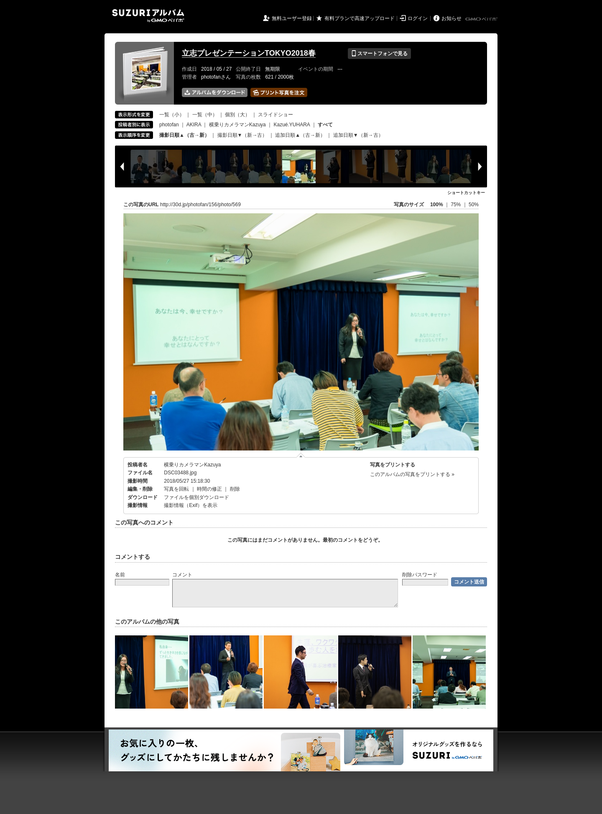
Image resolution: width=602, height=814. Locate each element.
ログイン (418, 18)
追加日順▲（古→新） (300, 135)
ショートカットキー (466, 192)
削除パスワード (419, 575)
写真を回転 (176, 489)
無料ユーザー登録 (292, 18)
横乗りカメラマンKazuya (237, 125)
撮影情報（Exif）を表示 (190, 505)
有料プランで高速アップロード (359, 18)
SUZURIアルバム (148, 16)
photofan (169, 125)
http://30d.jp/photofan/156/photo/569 (200, 204)
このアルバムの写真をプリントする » (412, 474)
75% (456, 204)
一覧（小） (171, 115)
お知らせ (451, 18)
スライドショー (275, 115)
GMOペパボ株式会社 (482, 19)
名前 (120, 575)
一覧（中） (204, 115)
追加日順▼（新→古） (358, 135)
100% (436, 204)
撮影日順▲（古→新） (184, 135)
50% (474, 204)
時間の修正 (209, 489)
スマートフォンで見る (379, 53)
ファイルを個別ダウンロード (196, 497)
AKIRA (193, 125)
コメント (182, 575)
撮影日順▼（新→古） (242, 135)
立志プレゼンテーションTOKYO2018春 (249, 53)
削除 (235, 489)
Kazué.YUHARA (291, 125)
